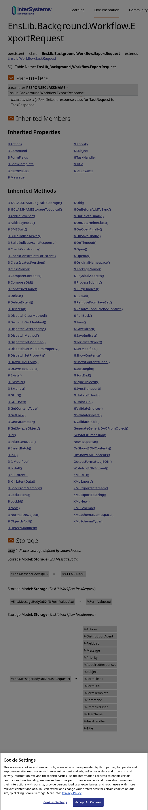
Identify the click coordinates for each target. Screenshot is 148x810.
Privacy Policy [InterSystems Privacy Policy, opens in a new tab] (72, 797)
